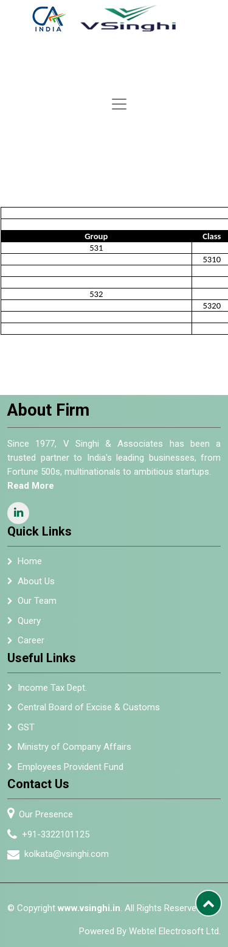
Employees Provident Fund (70, 772)
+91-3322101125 (61, 834)
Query (29, 626)
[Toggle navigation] (119, 104)
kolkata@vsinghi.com (72, 853)
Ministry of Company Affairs (74, 752)
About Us (36, 587)
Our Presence (52, 814)
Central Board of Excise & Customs (89, 713)
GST (26, 733)
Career (31, 646)
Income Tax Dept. (52, 693)
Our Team (37, 606)
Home (30, 567)
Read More (24, 485)
